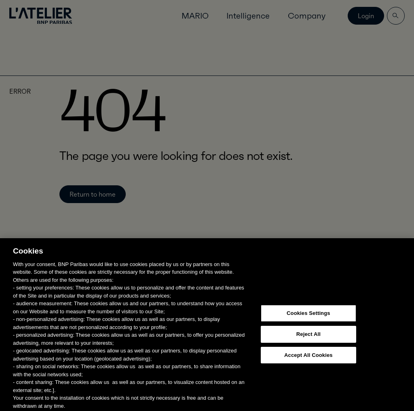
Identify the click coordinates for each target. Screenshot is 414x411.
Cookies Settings (308, 324)
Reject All (308, 345)
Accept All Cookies (308, 366)
